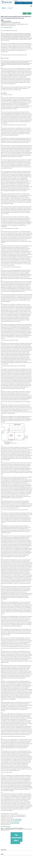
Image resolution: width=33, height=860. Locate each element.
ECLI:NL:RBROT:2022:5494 (5, 826)
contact (2, 854)
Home (2, 828)
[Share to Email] (1, 20)
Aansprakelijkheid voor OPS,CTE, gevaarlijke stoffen (11, 22)
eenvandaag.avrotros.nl (8, 27)
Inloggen (29, 13)
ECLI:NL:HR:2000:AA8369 (17, 820)
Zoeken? (24, 13)
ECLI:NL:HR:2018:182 (15, 823)
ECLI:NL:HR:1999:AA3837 (17, 819)
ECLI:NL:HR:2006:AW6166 (14, 821)
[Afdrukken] (2, 20)
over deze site (3, 849)
